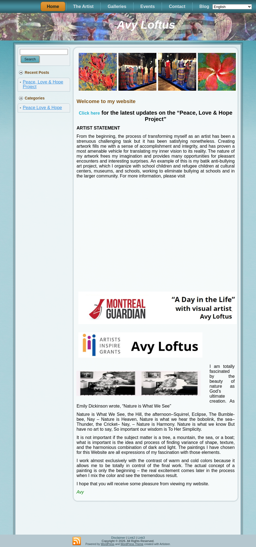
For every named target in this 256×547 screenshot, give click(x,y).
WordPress (107, 544)
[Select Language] (232, 6)
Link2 (131, 537)
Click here (89, 113)
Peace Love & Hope (42, 107)
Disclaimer (118, 537)
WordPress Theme (132, 544)
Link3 (141, 537)
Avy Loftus (146, 24)
